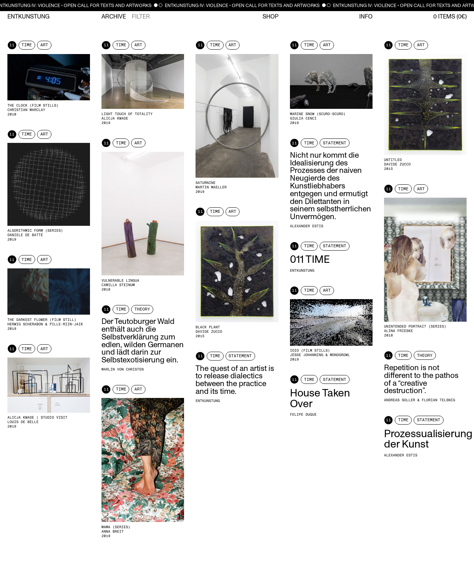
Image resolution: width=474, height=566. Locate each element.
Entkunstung (28, 17)
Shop (270, 17)
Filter (141, 17)
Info (366, 17)
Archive (113, 17)
